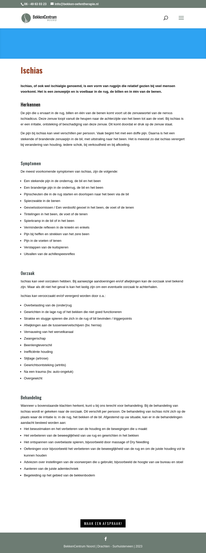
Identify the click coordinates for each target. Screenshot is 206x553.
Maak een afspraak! (103, 523)
